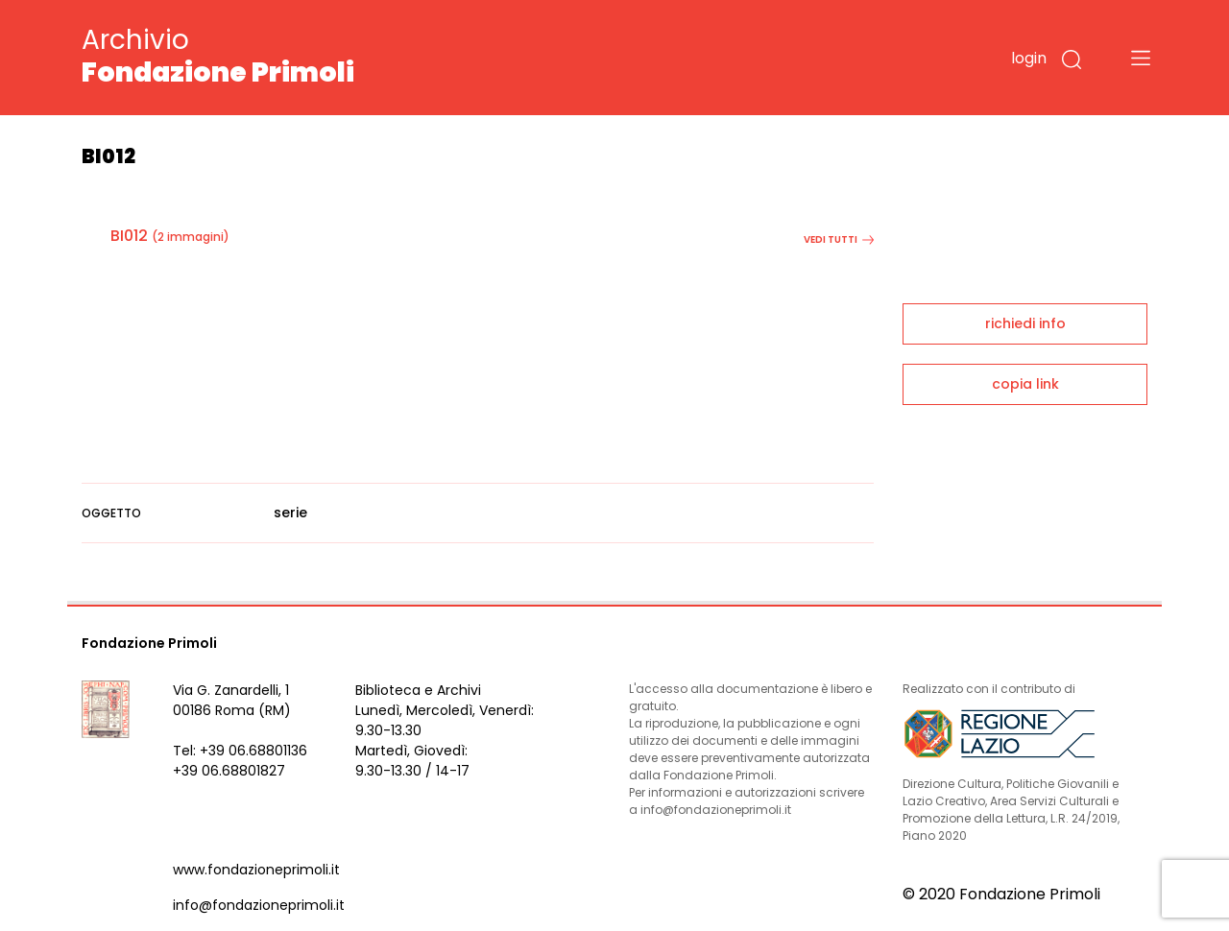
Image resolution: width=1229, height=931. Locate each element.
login (1029, 58)
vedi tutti (839, 239)
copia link (1025, 384)
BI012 (129, 236)
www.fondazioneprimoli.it (256, 869)
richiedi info (1025, 323)
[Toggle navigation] (1141, 57)
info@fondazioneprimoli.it (259, 905)
